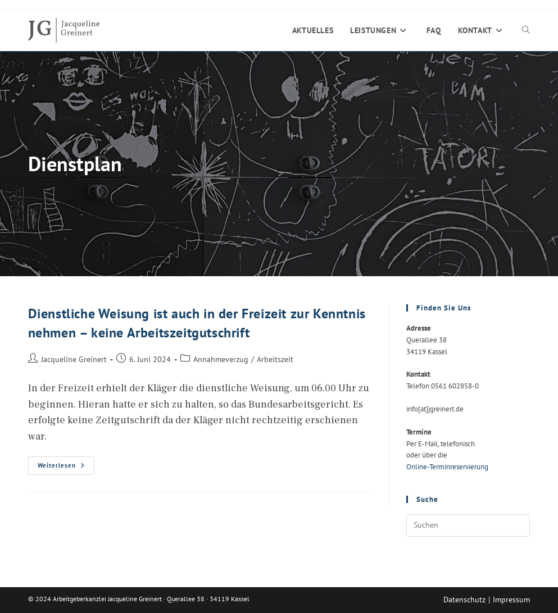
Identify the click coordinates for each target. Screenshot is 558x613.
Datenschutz (464, 599)
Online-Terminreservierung (447, 467)
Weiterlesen (66, 468)
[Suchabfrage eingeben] (468, 525)
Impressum (511, 599)
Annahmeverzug (220, 359)
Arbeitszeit (275, 359)
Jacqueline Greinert (74, 359)
